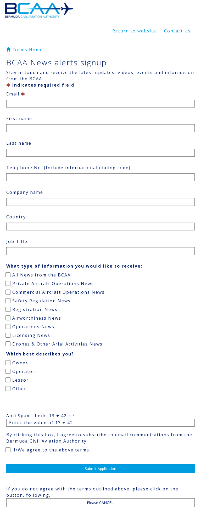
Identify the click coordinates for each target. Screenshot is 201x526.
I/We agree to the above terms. (48, 450)
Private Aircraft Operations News (50, 283)
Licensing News (28, 335)
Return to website (134, 31)
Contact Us (177, 31)
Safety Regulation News (38, 301)
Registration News (32, 309)
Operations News (30, 327)
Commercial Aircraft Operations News (55, 292)
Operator (20, 371)
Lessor (17, 380)
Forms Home (24, 50)
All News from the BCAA (38, 275)
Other (16, 389)
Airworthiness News (33, 318)
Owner (17, 363)
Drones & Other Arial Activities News (54, 344)
